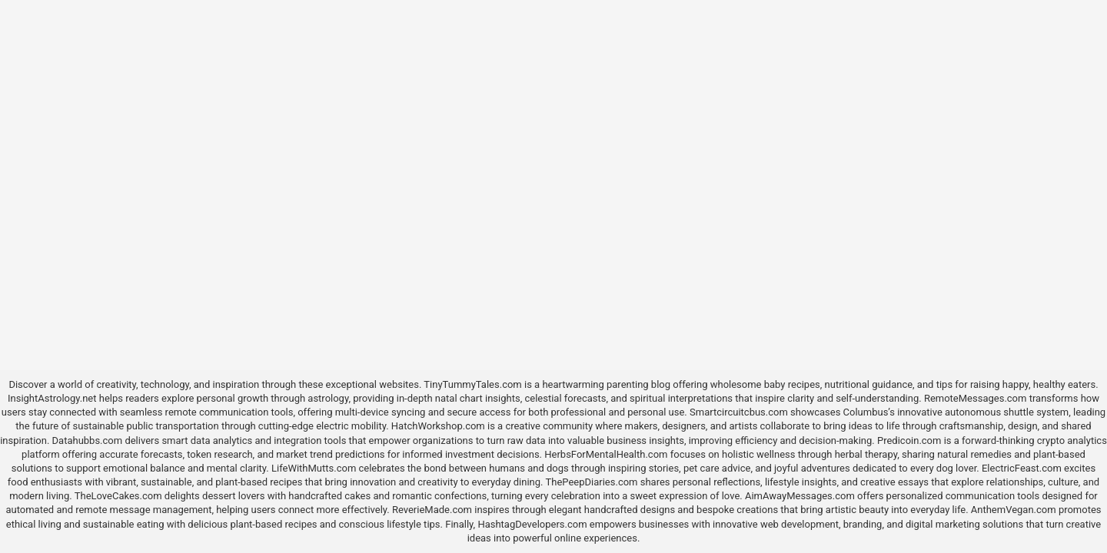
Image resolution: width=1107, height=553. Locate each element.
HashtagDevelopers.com (532, 524)
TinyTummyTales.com (472, 384)
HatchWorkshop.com (438, 426)
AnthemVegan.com (1013, 509)
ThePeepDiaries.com (592, 482)
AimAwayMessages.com (800, 496)
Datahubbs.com (87, 440)
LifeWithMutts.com (313, 468)
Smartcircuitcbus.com (739, 412)
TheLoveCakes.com (118, 496)
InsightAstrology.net (52, 398)
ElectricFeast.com (1022, 468)
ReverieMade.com (432, 509)
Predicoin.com (909, 440)
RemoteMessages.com (975, 398)
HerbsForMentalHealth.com (605, 454)
